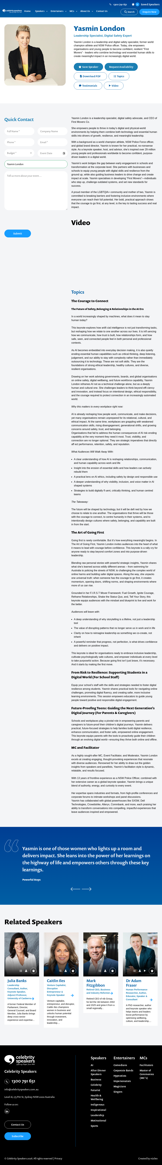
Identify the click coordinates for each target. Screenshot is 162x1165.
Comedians (120, 1065)
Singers (118, 1091)
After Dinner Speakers (98, 1072)
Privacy (58, 1158)
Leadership (97, 1115)
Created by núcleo (148, 1158)
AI (92, 1065)
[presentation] (28, 220)
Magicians (120, 1086)
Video (113, 85)
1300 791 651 (120, 4)
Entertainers (124, 1057)
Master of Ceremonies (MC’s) (147, 1074)
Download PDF (90, 76)
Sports (94, 1126)
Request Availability (121, 67)
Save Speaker (90, 67)
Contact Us (17, 1124)
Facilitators (146, 1065)
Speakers (98, 1057)
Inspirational (98, 1110)
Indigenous (97, 1104)
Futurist (95, 1090)
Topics (119, 76)
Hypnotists (120, 1075)
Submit (17, 233)
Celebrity (96, 1085)
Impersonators (122, 1081)
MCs (143, 1057)
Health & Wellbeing (97, 1097)
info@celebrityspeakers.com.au (21, 1089)
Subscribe (17, 1136)
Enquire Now (149, 11)
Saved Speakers (147, 4)
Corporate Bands (123, 1070)
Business (96, 1079)
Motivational (98, 1120)
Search (129, 12)
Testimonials (88, 85)
